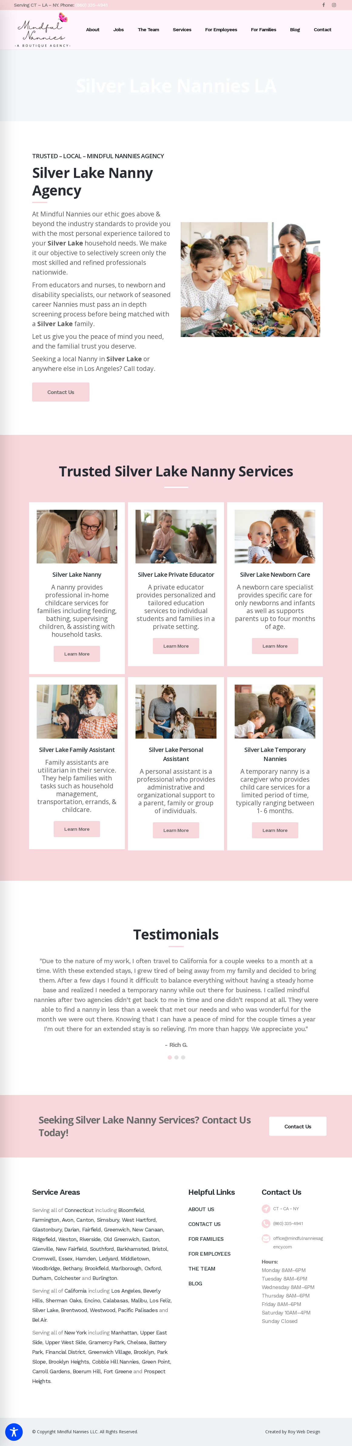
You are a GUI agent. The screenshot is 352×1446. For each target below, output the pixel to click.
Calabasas (115, 1300)
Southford (102, 1249)
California (75, 1290)
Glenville (42, 1249)
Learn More (76, 654)
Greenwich (116, 1229)
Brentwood (74, 1310)
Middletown (135, 1258)
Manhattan (124, 1332)
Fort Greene (118, 1371)
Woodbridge (46, 1268)
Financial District (65, 1352)
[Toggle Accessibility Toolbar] (14, 1432)
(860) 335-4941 (91, 5)
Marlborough (126, 1268)
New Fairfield (71, 1249)
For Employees (209, 1254)
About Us (201, 1209)
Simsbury (108, 1220)
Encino (92, 1300)
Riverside (90, 1239)
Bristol (159, 1249)
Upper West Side (65, 1342)
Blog (195, 1283)
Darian (71, 1229)
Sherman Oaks (63, 1300)
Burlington (104, 1278)
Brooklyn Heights (69, 1361)
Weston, (68, 1239)
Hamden (85, 1258)
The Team (202, 1268)
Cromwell (44, 1258)
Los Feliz (159, 1300)
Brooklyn (144, 1352)
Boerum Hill (87, 1371)
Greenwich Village (109, 1352)
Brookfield (97, 1268)
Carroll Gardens (51, 1371)
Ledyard (108, 1258)
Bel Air (39, 1320)
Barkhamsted (133, 1249)
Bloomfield (131, 1210)
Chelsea (136, 1342)
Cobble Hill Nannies (115, 1361)
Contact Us (60, 392)
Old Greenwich (121, 1239)
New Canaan (147, 1229)
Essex (66, 1258)
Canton (85, 1220)
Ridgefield (43, 1239)
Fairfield (91, 1229)
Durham (41, 1278)
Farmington (45, 1220)
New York (75, 1332)
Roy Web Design (304, 1431)
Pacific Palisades (137, 1310)
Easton (150, 1239)
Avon (67, 1220)
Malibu (139, 1300)
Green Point (156, 1361)
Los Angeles (125, 1290)
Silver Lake (45, 1310)
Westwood (102, 1310)
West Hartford (139, 1220)
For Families (205, 1239)
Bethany (72, 1268)
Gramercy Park (106, 1342)
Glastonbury (47, 1229)
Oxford (152, 1268)
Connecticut (79, 1210)
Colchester (67, 1278)
